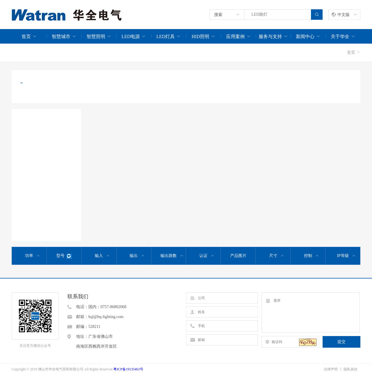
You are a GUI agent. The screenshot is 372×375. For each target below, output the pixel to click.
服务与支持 (270, 36)
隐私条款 (350, 369)
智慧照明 (96, 36)
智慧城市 (61, 36)
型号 (64, 256)
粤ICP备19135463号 (128, 369)
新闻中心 (305, 36)
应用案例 (235, 36)
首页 (26, 36)
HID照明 (200, 36)
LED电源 (130, 36)
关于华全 (340, 36)
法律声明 (331, 369)
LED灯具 (165, 36)
